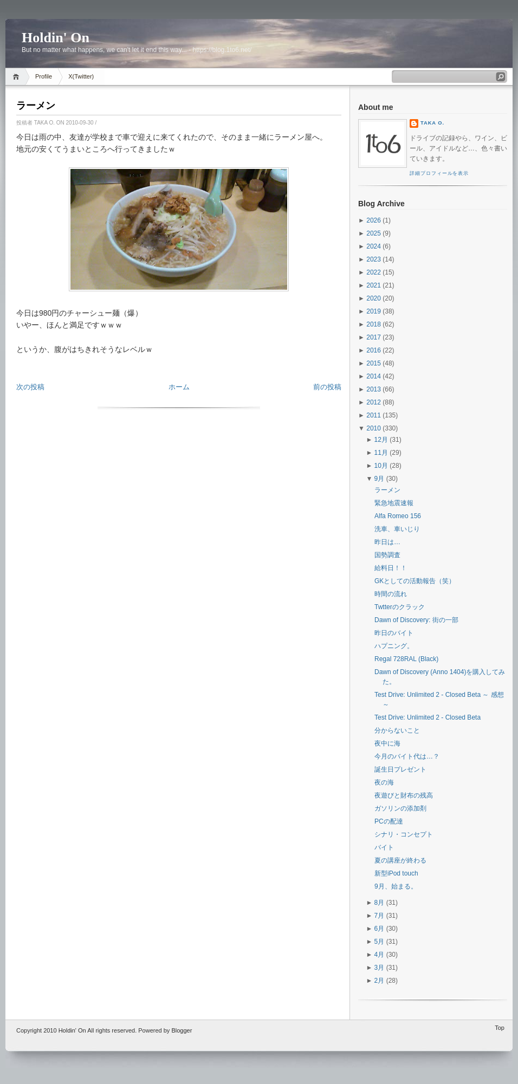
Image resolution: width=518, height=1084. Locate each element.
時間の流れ (390, 594)
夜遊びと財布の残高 (403, 795)
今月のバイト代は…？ (406, 756)
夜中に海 (387, 743)
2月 (379, 980)
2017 (373, 337)
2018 (373, 324)
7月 (379, 915)
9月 (379, 478)
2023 (373, 259)
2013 (373, 389)
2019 (373, 311)
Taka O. (432, 123)
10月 (381, 465)
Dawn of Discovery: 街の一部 (416, 620)
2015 (373, 363)
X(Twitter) (81, 76)
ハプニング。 (393, 646)
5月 (379, 941)
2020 (373, 298)
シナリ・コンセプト (403, 834)
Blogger (181, 1030)
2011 (373, 415)
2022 (373, 272)
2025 (373, 233)
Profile (43, 76)
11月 (381, 452)
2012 (373, 402)
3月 (379, 967)
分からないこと (397, 730)
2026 (373, 220)
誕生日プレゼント (400, 769)
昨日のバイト (393, 633)
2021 (373, 285)
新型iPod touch (396, 873)
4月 (379, 954)
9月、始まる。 (395, 886)
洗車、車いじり (397, 529)
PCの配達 (388, 821)
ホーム (179, 387)
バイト (384, 847)
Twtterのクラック (399, 607)
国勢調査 (387, 555)
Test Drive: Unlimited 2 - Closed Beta (427, 717)
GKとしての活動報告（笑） (414, 581)
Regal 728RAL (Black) (406, 659)
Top (499, 1027)
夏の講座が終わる (400, 860)
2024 (373, 246)
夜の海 (384, 782)
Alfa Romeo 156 (397, 516)
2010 (373, 428)
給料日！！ (390, 568)
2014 (373, 376)
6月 (379, 928)
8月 (379, 902)
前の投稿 (327, 387)
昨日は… (387, 542)
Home (17, 76)
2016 (373, 350)
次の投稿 (30, 387)
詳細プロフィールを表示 (439, 173)
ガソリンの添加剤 (400, 808)
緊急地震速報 (393, 503)
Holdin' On (55, 37)
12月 (381, 439)
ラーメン (35, 105)
